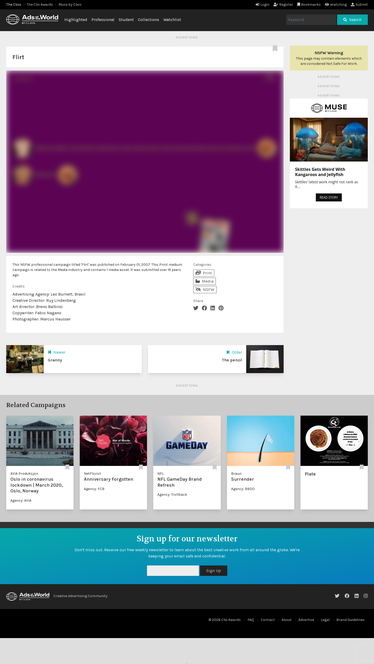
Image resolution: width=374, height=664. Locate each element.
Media (204, 281)
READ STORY (329, 197)
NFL (160, 473)
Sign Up (213, 570)
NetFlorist (92, 473)
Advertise (306, 620)
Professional (103, 19)
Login (262, 4)
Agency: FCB (94, 489)
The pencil (232, 360)
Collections (148, 19)
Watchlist (172, 19)
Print (204, 272)
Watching (336, 4)
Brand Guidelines (350, 620)
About (287, 620)
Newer (56, 352)
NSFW (205, 289)
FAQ (251, 620)
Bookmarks (309, 4)
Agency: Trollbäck (172, 494)
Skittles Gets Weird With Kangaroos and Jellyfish (320, 171)
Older (234, 352)
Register (283, 4)
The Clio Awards (40, 4)
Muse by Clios (70, 4)
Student (126, 19)
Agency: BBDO (243, 489)
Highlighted (75, 19)
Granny (55, 360)
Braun (236, 473)
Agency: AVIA (20, 500)
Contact (268, 620)
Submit (359, 4)
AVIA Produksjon (24, 473)
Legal (325, 620)
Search (352, 19)
